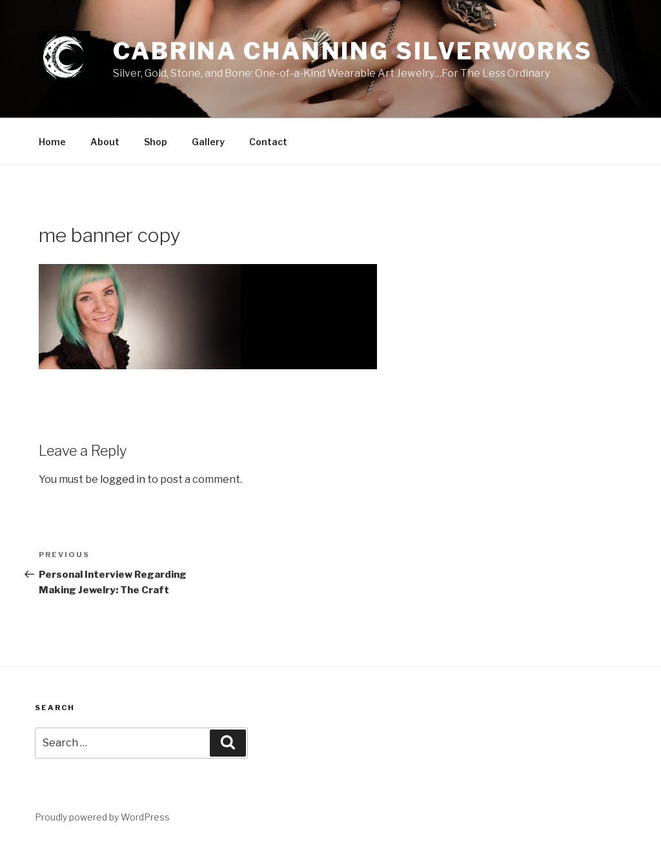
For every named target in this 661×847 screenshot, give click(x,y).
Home (52, 141)
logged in (122, 479)
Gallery (208, 141)
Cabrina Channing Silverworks (353, 51)
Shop (155, 141)
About (104, 141)
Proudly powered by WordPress (102, 816)
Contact (268, 141)
